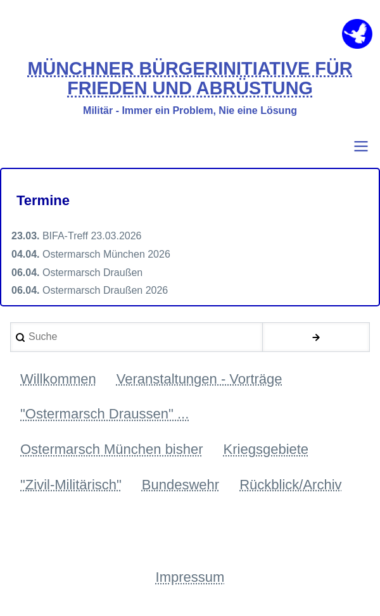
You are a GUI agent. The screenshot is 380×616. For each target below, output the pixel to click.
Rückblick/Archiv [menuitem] (290, 485)
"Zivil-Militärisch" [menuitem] (71, 485)
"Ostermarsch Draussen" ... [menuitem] (104, 414)
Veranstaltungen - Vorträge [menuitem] (199, 379)
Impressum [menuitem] (190, 577)
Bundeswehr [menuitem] (180, 485)
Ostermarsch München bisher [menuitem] (111, 449)
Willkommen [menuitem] (58, 379)
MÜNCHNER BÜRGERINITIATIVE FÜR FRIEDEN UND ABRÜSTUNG (189, 79)
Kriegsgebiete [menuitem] (266, 449)
